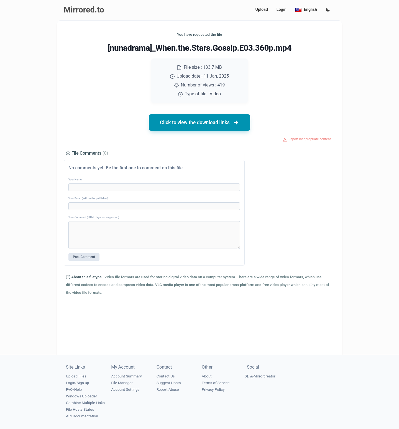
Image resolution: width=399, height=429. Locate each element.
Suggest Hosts (169, 383)
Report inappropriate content (309, 139)
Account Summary (126, 376)
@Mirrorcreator (262, 376)
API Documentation (82, 416)
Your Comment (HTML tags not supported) (93, 217)
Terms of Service (215, 383)
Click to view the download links (199, 122)
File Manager (121, 383)
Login (282, 9)
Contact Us (166, 376)
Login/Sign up (77, 383)
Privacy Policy (213, 389)
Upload (261, 9)
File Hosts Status (80, 409)
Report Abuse (168, 389)
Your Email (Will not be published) (88, 198)
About (207, 376)
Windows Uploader (81, 396)
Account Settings (125, 389)
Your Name (75, 179)
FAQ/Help (74, 389)
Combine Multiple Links (85, 403)
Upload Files (76, 376)
